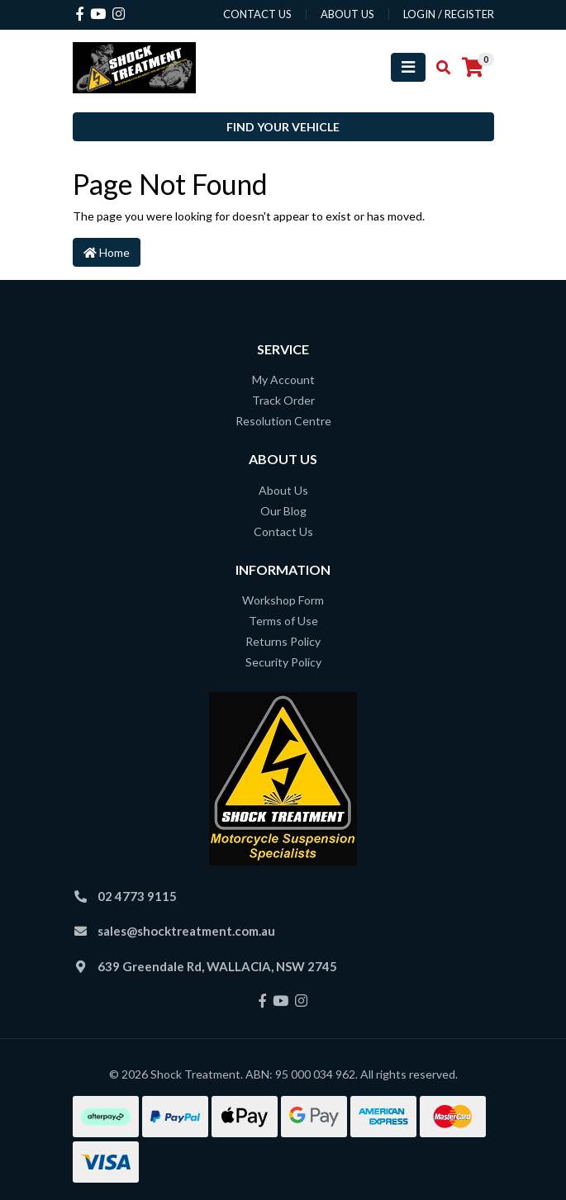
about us (347, 14)
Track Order (283, 400)
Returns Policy (283, 641)
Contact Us (283, 531)
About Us (283, 490)
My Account (283, 379)
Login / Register (448, 14)
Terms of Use (283, 621)
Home (106, 252)
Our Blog (283, 511)
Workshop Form (283, 600)
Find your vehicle (283, 127)
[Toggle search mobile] (438, 67)
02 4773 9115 (137, 896)
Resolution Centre (283, 421)
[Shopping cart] (472, 67)
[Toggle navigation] (408, 67)
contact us (257, 14)
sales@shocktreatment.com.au (186, 930)
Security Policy (283, 662)
